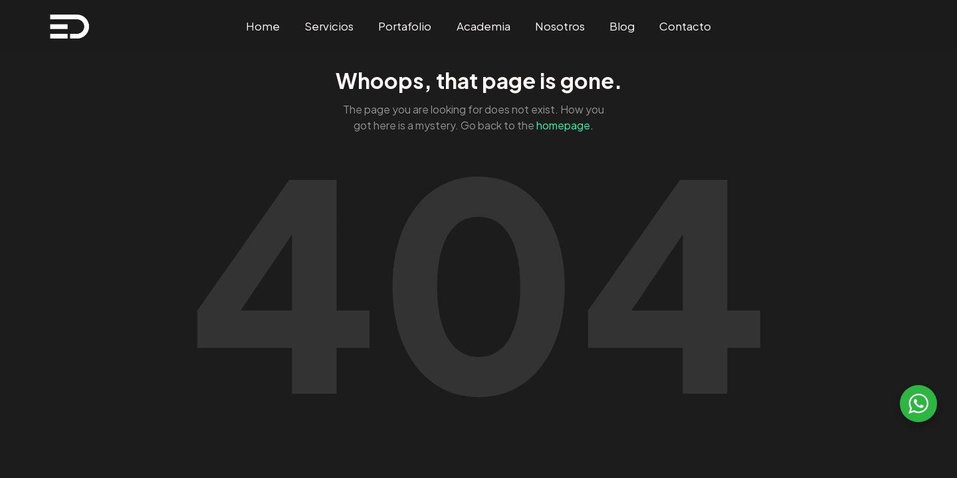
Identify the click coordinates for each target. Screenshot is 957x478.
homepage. (564, 125)
